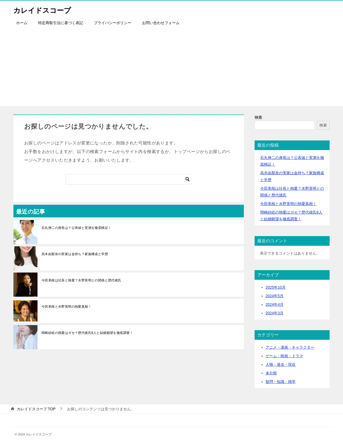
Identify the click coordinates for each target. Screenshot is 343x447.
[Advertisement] (171, 68)
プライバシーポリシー (112, 23)
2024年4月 (275, 304)
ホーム (21, 23)
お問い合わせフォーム (161, 23)
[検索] (129, 179)
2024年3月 (275, 313)
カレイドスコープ (46, 9)
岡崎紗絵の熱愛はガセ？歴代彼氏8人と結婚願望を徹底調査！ (87, 333)
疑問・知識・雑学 (281, 381)
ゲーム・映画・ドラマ (284, 356)
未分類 (271, 373)
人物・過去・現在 (281, 364)
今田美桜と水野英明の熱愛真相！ (66, 306)
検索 (258, 117)
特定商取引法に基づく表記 (60, 23)
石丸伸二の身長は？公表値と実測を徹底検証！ (76, 228)
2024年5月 (275, 296)
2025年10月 (276, 287)
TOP (36, 409)
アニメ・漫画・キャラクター (290, 347)
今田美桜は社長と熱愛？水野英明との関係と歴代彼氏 (81, 280)
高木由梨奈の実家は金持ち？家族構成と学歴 (75, 254)
